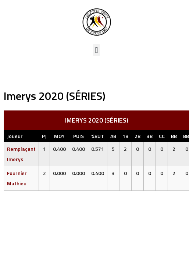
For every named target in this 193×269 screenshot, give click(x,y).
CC (162, 136)
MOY (59, 136)
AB (113, 136)
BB (174, 136)
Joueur (15, 136)
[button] (96, 50)
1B (125, 136)
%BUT (97, 136)
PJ (44, 136)
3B (150, 136)
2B (137, 136)
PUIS (78, 136)
